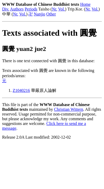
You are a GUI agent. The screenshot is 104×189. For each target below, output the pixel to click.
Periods (31, 9)
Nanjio (39, 14)
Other (51, 14)
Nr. (54, 9)
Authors (17, 9)
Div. (5, 9)
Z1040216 (21, 90)
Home (85, 4)
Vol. (61, 9)
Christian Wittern (68, 109)
